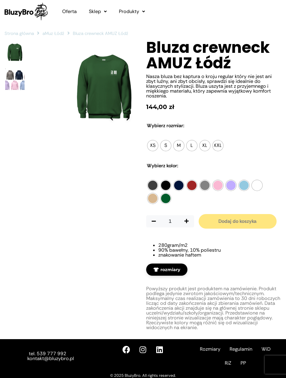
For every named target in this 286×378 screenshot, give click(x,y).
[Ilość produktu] (170, 221)
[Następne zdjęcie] (128, 157)
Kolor (162, 165)
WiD (266, 349)
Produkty (132, 11)
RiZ (228, 363)
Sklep (98, 11)
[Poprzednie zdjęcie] (111, 157)
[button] (98, 11)
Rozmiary (210, 349)
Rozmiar (165, 125)
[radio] (152, 145)
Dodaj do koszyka (237, 221)
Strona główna (19, 33)
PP (243, 363)
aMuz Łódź (53, 33)
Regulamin (241, 349)
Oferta (69, 11)
